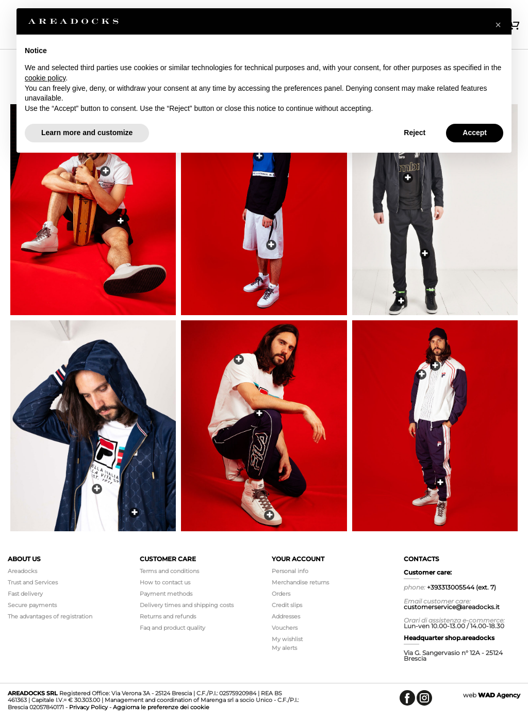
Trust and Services (33, 582)
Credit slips (287, 605)
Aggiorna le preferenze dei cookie (161, 707)
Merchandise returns (300, 582)
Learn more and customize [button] (87, 132)
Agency (499, 695)
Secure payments (32, 605)
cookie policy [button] (45, 78)
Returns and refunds (168, 616)
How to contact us (165, 582)
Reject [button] (414, 132)
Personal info (290, 571)
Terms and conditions (169, 571)
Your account (298, 559)
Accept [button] (475, 132)
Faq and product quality (172, 627)
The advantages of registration (50, 616)
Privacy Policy (88, 707)
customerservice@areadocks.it (452, 607)
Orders (281, 593)
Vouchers (285, 627)
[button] (498, 25)
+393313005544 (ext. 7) (461, 587)
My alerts (284, 647)
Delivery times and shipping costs (187, 605)
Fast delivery (25, 593)
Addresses (286, 616)
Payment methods (166, 593)
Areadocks (22, 571)
